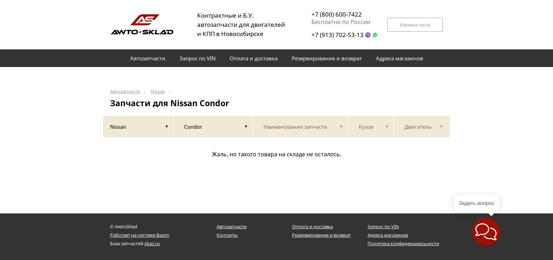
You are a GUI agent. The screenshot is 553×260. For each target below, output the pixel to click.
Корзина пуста (415, 25)
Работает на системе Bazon (139, 235)
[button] (486, 232)
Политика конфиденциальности (403, 243)
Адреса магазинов (387, 235)
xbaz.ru (152, 243)
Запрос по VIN (383, 226)
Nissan (158, 91)
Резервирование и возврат (321, 235)
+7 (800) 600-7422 (336, 14)
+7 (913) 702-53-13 (337, 35)
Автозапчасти (125, 91)
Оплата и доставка (312, 226)
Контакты (227, 235)
